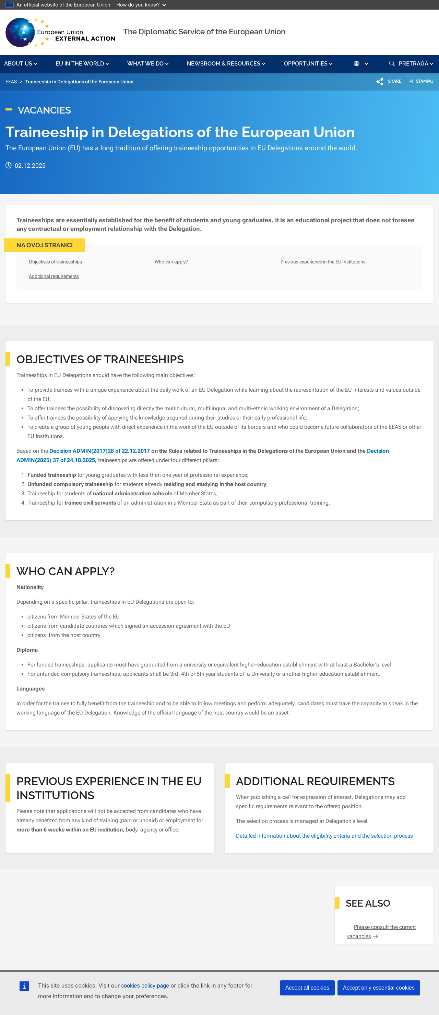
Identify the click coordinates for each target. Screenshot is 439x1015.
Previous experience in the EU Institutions (323, 261)
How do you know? (142, 5)
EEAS (11, 81)
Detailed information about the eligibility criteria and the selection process (324, 836)
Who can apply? (171, 261)
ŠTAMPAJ (419, 81)
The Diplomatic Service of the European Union (204, 31)
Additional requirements (54, 276)
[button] (21, 64)
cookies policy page (145, 986)
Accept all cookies (307, 988)
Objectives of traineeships (55, 261)
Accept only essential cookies (379, 988)
